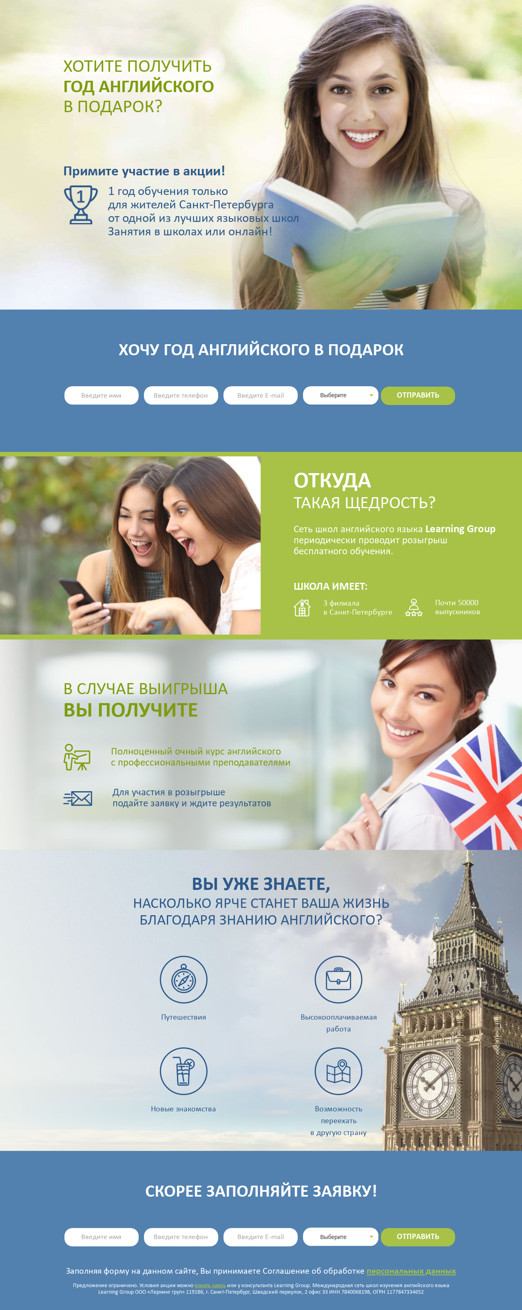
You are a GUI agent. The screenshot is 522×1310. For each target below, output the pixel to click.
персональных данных (411, 1271)
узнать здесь (210, 1286)
